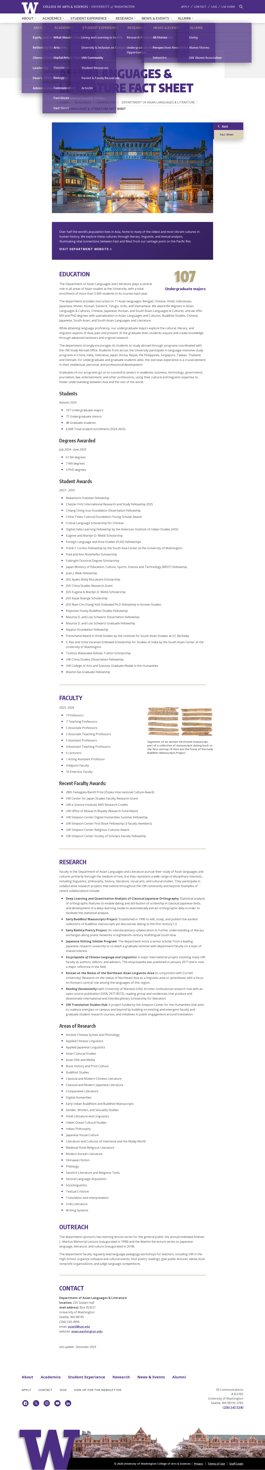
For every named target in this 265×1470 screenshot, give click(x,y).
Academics (52, 18)
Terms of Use (216, 1463)
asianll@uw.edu (79, 1327)
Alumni (184, 18)
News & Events (155, 18)
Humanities (106, 102)
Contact (200, 6)
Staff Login (236, 1463)
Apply (185, 6)
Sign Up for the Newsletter (97, 1390)
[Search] (241, 6)
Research (124, 18)
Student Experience (88, 18)
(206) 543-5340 (233, 1407)
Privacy (198, 1463)
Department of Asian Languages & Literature (158, 102)
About (28, 18)
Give (214, 6)
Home (64, 102)
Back (232, 127)
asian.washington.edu (87, 1331)
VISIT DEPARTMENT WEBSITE (84, 249)
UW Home (228, 6)
